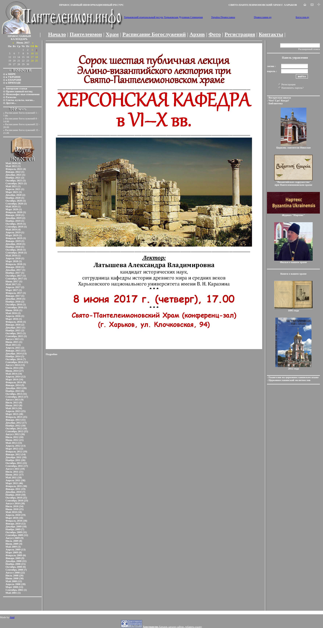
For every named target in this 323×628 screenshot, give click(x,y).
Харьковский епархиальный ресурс (144, 17)
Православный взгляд (19, 91)
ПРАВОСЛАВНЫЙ (19, 36)
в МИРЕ (11, 74)
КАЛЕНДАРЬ (19, 38)
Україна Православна (223, 17)
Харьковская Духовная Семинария (183, 17)
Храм (112, 34)
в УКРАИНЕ (13, 76)
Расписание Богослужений (154, 34)
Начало (57, 34)
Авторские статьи (16, 88)
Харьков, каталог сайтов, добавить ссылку (172, 626)
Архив (197, 34)
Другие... (11, 102)
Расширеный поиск (309, 49)
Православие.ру (263, 17)
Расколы (11, 97)
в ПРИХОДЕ (13, 82)
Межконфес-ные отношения (22, 94)
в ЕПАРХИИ (13, 79)
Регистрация (239, 34)
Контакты (271, 34)
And (12, 617)
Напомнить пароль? (292, 87)
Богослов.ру (302, 17)
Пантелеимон (86, 34)
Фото (215, 34)
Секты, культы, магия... (20, 100)
